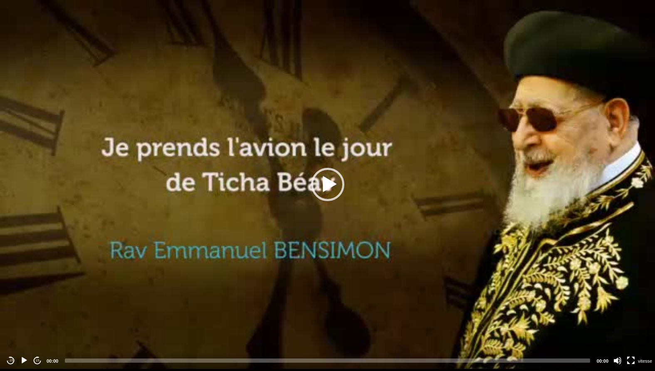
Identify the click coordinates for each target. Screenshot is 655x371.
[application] (327, 184)
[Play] (24, 360)
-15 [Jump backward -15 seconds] (10, 360)
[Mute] (617, 360)
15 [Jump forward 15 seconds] (38, 360)
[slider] (327, 361)
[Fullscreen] (631, 360)
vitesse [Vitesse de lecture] (645, 361)
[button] (327, 184)
